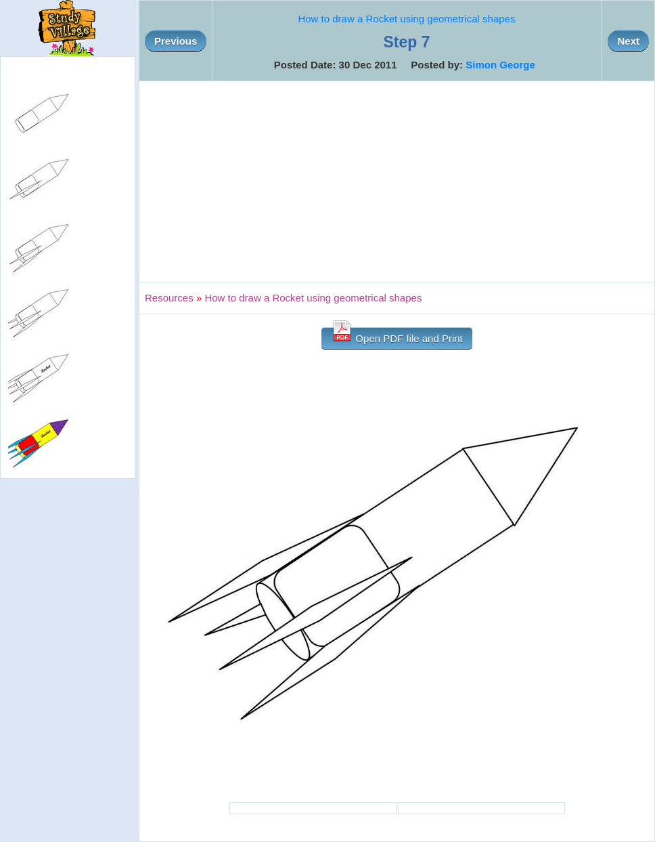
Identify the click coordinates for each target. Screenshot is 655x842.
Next (628, 41)
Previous (175, 41)
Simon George (500, 64)
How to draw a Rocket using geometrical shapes (406, 18)
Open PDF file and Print (397, 335)
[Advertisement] (397, 181)
